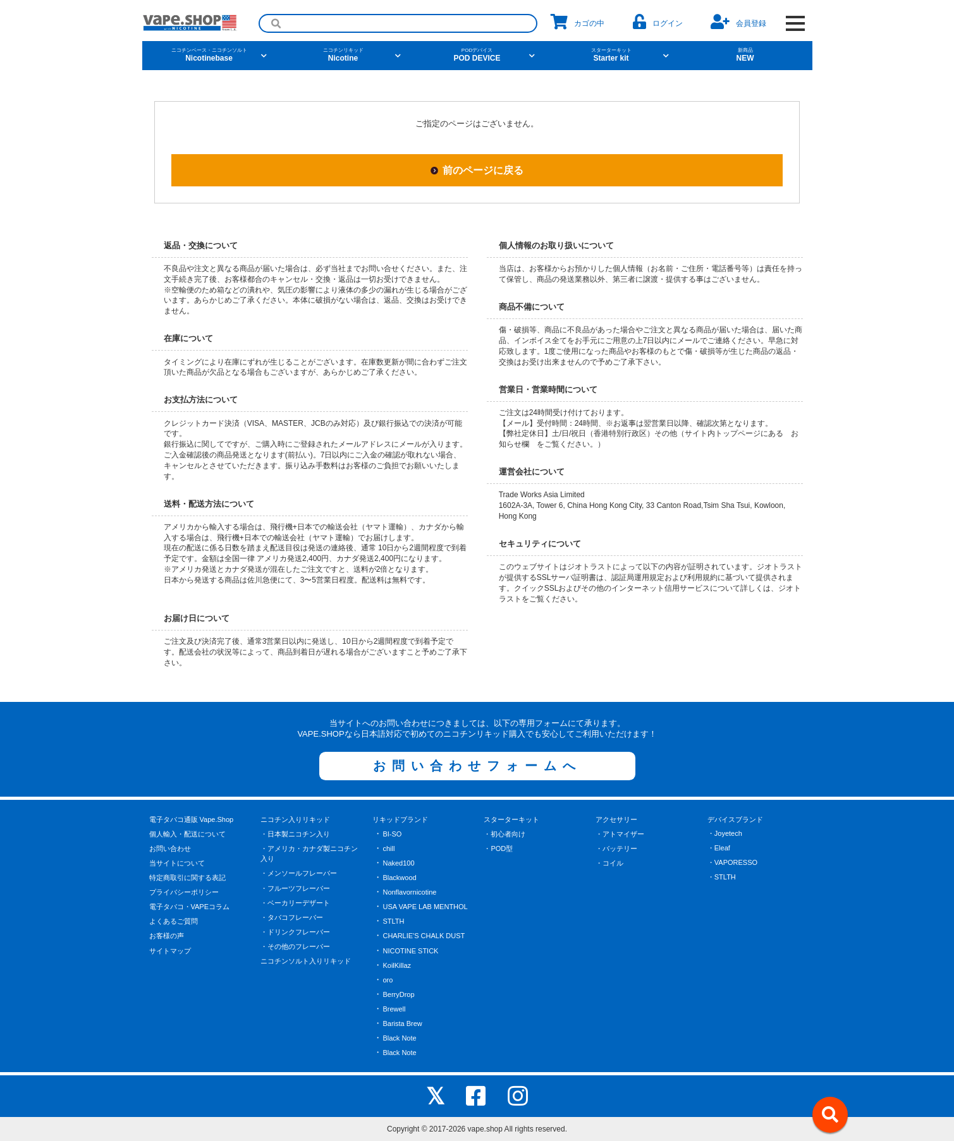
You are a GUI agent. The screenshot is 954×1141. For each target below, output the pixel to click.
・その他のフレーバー (295, 946)
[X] (435, 1096)
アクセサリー (616, 819)
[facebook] (476, 1096)
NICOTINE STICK (410, 951)
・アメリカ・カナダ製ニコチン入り (309, 854)
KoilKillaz (396, 965)
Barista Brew (402, 1023)
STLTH (393, 921)
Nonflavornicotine (409, 892)
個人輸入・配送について (187, 834)
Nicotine (343, 55)
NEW (745, 55)
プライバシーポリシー (184, 892)
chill (388, 848)
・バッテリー (616, 848)
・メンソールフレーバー (298, 873)
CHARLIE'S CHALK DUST (423, 935)
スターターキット (511, 819)
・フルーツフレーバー (295, 888)
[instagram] (518, 1096)
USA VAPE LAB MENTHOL (424, 906)
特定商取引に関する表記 (187, 877)
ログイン (658, 21)
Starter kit (611, 55)
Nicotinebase (209, 55)
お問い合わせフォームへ (477, 766)
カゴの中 (577, 21)
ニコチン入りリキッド (295, 819)
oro (387, 980)
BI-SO (391, 834)
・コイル (609, 863)
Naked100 (398, 863)
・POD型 (498, 848)
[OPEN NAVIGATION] (795, 23)
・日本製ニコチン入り (295, 834)
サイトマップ (170, 951)
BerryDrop (398, 994)
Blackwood (399, 877)
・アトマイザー (620, 834)
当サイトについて (177, 863)
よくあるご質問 (173, 921)
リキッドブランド (400, 819)
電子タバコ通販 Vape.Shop (191, 819)
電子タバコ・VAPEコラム (189, 906)
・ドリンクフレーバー (295, 932)
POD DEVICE (477, 55)
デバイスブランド (735, 819)
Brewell (393, 1009)
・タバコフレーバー (291, 917)
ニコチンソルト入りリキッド (305, 961)
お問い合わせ (170, 848)
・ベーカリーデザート (295, 903)
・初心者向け (504, 834)
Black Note (399, 1038)
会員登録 (738, 21)
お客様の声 (166, 935)
